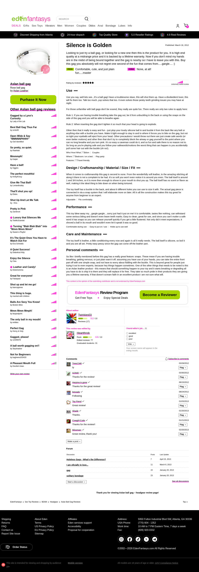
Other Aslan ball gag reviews (33, 109)
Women (69, 25)
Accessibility (74, 526)
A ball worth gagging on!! (24, 345)
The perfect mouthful (22, 174)
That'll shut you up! (21, 191)
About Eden (41, 519)
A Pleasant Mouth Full (23, 363)
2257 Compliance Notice (166, 563)
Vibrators (50, 25)
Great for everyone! (21, 275)
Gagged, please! (19, 337)
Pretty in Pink (18, 209)
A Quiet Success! (20, 249)
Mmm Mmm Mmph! (21, 310)
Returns (6, 522)
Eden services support (80, 522)
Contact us (7, 530)
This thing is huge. (21, 293)
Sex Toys (37, 25)
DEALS (16, 25)
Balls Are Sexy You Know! (25, 302)
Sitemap (39, 533)
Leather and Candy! (24, 267)
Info (130, 25)
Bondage (111, 25)
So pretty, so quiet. (21, 147)
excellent (132, 333)
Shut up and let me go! (23, 284)
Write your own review (20, 374)
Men (59, 25)
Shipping (6, 519)
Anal (100, 25)
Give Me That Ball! (20, 182)
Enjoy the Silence (20, 258)
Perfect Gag (17, 328)
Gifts (26, 25)
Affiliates (72, 519)
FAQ (4, 526)
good (131, 336)
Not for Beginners (20, 354)
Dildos (92, 25)
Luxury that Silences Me (27, 217)
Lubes (121, 25)
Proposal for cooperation (81, 530)
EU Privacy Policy (44, 530)
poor (131, 339)
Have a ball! (17, 165)
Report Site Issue (11, 533)
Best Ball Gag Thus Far (23, 127)
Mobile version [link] (75, 563)
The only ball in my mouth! (25, 319)
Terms (38, 522)
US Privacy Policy (44, 526)
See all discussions (180, 481)
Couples (81, 25)
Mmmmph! (16, 156)
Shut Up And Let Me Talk (24, 200)
